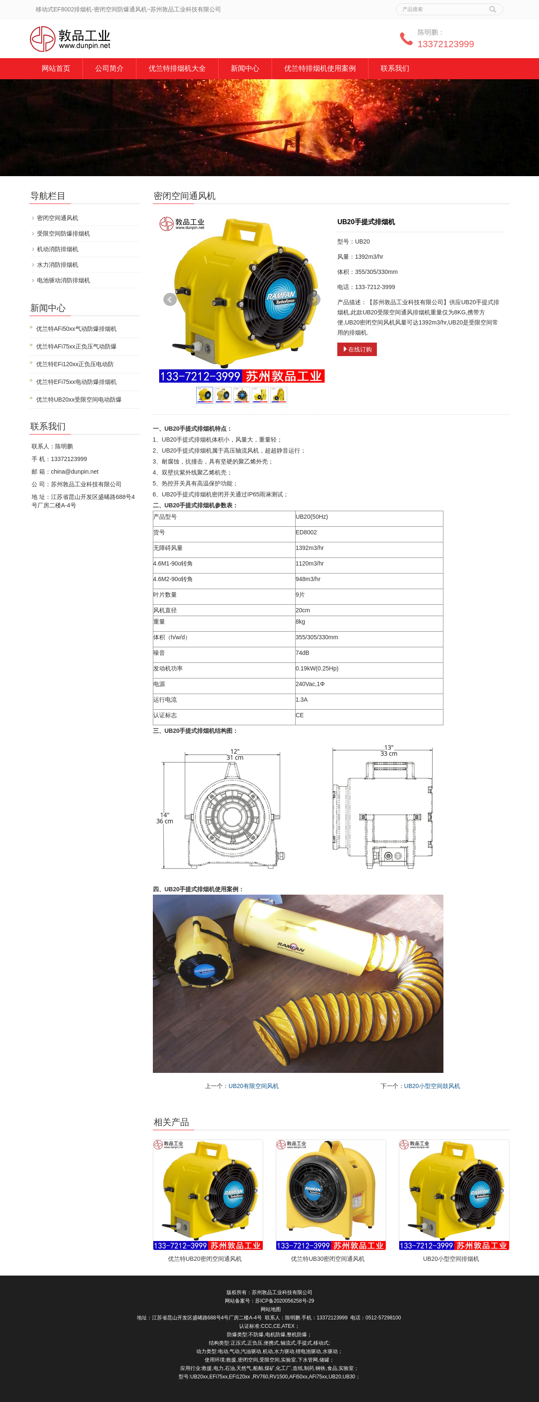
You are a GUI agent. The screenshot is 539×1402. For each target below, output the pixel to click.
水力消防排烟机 (57, 264)
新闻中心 (245, 68)
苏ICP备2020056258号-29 (284, 1301)
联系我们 (395, 68)
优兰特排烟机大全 (177, 68)
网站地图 (271, 1309)
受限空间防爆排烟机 (63, 233)
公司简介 (109, 68)
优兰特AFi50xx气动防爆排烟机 (76, 328)
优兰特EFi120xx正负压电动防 (75, 364)
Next (313, 299)
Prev (170, 299)
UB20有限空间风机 (254, 1086)
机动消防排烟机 (57, 249)
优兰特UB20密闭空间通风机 (205, 1258)
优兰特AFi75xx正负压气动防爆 (76, 346)
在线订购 (357, 349)
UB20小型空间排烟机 (451, 1258)
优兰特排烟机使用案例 (320, 68)
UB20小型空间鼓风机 (432, 1086)
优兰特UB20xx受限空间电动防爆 (79, 399)
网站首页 (56, 68)
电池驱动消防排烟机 (63, 280)
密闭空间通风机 (57, 217)
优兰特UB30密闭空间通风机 (328, 1258)
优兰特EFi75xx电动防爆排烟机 (76, 381)
